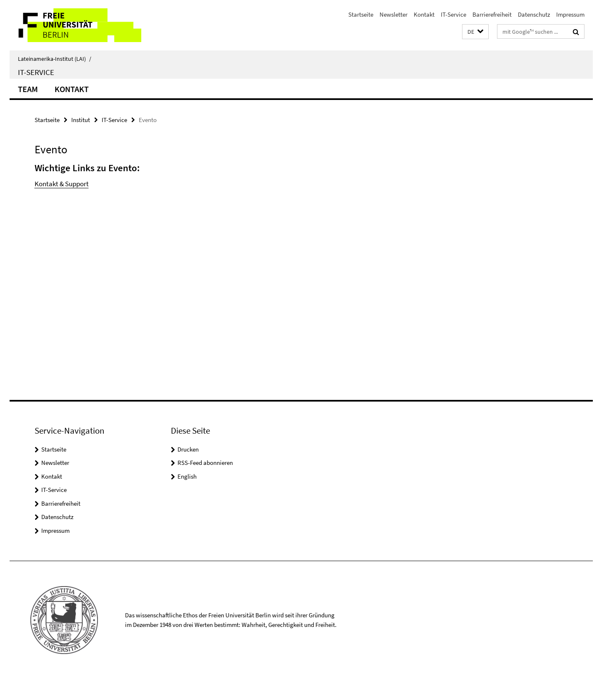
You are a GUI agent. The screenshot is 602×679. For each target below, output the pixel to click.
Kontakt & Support (62, 183)
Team (28, 89)
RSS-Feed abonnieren (205, 463)
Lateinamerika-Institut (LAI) (54, 59)
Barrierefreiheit (492, 14)
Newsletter (393, 14)
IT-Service (453, 14)
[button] (475, 32)
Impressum (570, 14)
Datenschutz (534, 14)
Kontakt (424, 14)
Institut (80, 120)
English (187, 476)
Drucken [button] (188, 449)
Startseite (360, 14)
